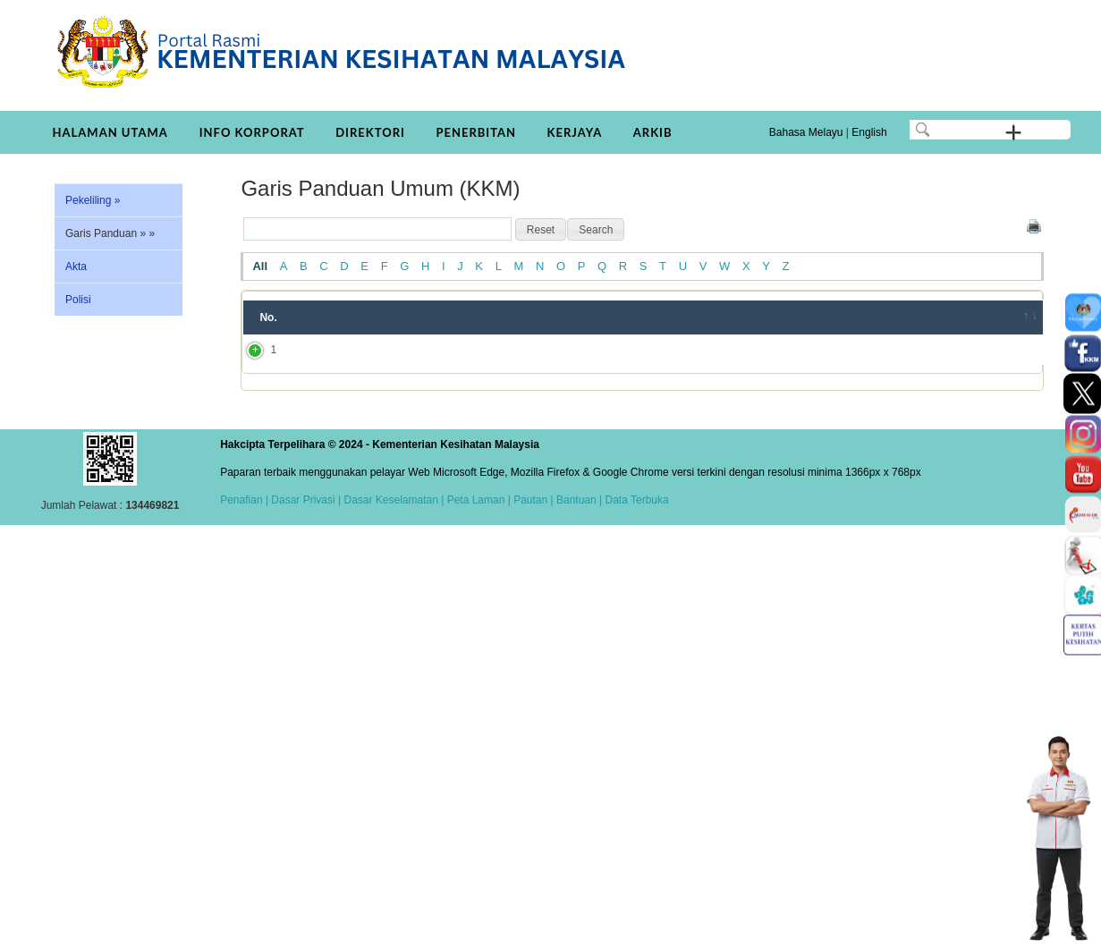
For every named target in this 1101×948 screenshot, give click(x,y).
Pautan (530, 500)
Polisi (78, 299)
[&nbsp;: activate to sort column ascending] (1019, 317)
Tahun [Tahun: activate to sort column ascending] (767, 317)
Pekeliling (92, 200)
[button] (540, 229)
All (259, 266)
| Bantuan (572, 500)
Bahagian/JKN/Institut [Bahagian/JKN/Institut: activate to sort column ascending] (892, 317)
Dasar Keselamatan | (392, 500)
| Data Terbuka (633, 500)
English (868, 132)
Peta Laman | (478, 500)
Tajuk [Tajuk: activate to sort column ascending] (335, 317)
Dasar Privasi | (304, 500)
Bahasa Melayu (806, 132)
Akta (76, 266)
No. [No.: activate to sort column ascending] (267, 317)
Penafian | (244, 500)
